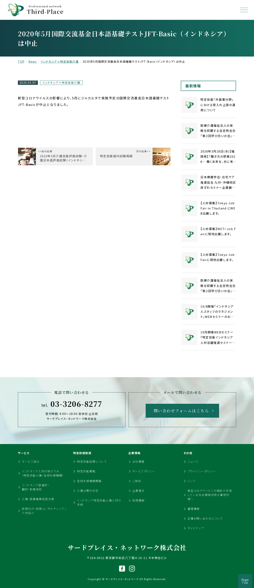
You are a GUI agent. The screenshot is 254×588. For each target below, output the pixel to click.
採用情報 (138, 500)
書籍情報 (194, 509)
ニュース (193, 461)
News (32, 61)
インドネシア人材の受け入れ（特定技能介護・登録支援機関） (43, 473)
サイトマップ (196, 528)
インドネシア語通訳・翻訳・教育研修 (35, 487)
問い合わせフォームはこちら (181, 410)
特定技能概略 (86, 471)
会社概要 (138, 461)
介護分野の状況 (87, 491)
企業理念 (138, 491)
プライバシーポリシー (202, 471)
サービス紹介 (31, 461)
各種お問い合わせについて (205, 518)
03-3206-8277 (71, 403)
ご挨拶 (136, 481)
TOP (21, 61)
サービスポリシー (143, 471)
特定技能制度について (92, 461)
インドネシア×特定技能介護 (60, 61)
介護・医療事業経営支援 (38, 499)
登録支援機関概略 (89, 481)
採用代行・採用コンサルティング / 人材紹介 (44, 511)
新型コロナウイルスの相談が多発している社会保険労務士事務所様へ (210, 495)
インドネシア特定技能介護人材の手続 (99, 502)
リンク (192, 481)
